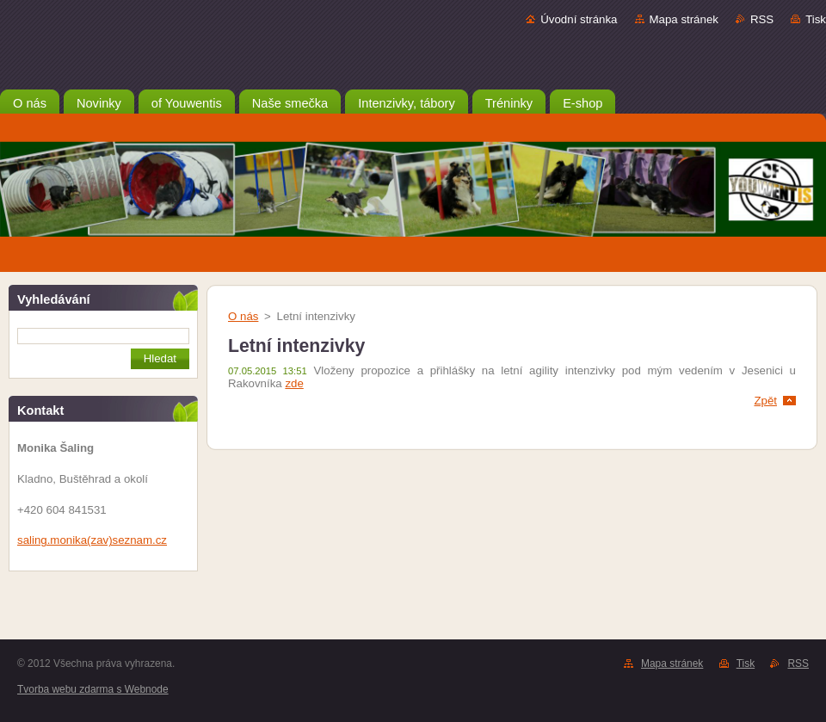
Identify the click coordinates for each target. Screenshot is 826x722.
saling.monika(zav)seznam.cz (92, 540)
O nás (243, 316)
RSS (762, 19)
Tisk (815, 19)
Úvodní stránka (578, 19)
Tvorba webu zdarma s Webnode (93, 689)
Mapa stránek (684, 19)
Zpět (765, 400)
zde (294, 383)
